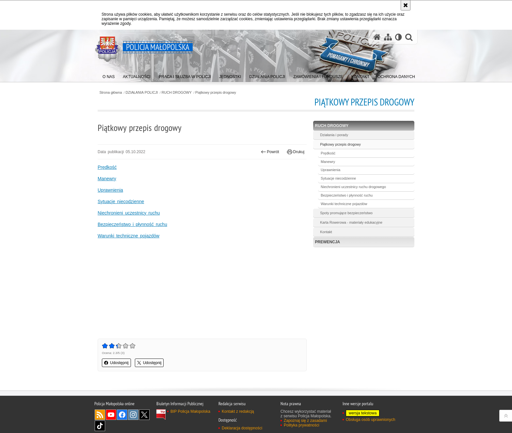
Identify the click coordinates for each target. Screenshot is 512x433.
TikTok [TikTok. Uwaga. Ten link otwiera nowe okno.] (100, 426)
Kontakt (326, 232)
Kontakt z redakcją (238, 411)
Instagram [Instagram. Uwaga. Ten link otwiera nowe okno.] (133, 414)
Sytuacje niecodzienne (121, 201)
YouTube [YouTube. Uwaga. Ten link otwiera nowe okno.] (111, 414)
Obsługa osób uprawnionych (370, 419)
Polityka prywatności (301, 425)
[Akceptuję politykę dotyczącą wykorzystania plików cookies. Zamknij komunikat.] (405, 5)
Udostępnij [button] (116, 363)
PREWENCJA (327, 242)
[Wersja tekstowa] (398, 37)
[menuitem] (108, 75)
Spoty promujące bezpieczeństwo (346, 213)
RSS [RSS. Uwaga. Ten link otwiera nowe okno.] (100, 414)
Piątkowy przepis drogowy (215, 92)
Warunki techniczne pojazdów (128, 235)
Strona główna (110, 92)
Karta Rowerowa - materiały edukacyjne (351, 222)
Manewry (107, 178)
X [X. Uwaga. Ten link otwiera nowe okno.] (144, 414)
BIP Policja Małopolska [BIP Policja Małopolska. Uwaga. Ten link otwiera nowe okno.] (190, 411)
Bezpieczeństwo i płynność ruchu (132, 224)
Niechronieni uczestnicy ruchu (129, 213)
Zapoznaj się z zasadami (305, 420)
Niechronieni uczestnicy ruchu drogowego (353, 187)
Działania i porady (334, 135)
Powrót (270, 151)
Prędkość (107, 167)
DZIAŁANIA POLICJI (142, 92)
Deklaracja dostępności (242, 428)
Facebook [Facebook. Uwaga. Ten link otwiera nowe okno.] (122, 414)
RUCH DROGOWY (177, 92)
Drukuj (295, 151)
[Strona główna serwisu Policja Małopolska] (377, 37)
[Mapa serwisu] (388, 37)
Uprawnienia (110, 190)
